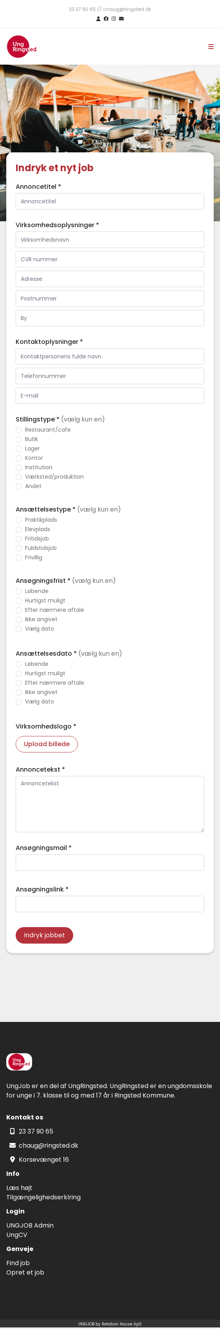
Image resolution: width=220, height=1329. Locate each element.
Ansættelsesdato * (69, 653)
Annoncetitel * (38, 186)
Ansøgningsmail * (44, 847)
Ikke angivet (41, 619)
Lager (32, 448)
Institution (38, 467)
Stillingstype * (60, 419)
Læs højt (19, 1187)
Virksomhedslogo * (46, 726)
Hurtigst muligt (45, 600)
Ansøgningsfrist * (66, 580)
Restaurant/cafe (48, 430)
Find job (18, 1263)
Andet (33, 486)
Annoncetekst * (40, 769)
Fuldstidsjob (41, 548)
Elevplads (37, 529)
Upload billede (47, 744)
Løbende (37, 591)
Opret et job (25, 1272)
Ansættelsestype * (68, 509)
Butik (31, 439)
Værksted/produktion (54, 477)
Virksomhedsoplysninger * (57, 225)
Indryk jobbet (44, 935)
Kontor (34, 458)
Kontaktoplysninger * (49, 341)
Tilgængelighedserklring (43, 1197)
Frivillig (33, 557)
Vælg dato (39, 629)
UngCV (16, 1234)
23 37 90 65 (36, 1131)
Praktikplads (41, 520)
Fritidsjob (37, 538)
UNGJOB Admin (30, 1225)
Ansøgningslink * (42, 889)
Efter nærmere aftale (54, 610)
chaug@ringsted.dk (48, 1145)
